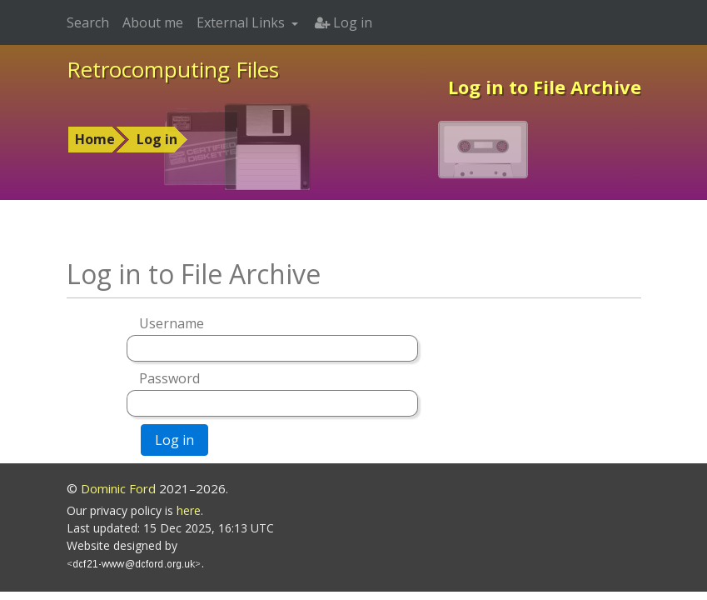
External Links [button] (242, 22)
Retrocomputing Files (173, 69)
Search (88, 22)
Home (95, 139)
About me (152, 22)
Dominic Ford (118, 488)
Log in (157, 139)
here (189, 510)
